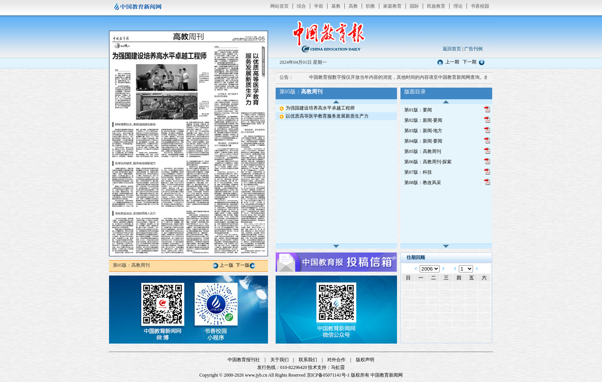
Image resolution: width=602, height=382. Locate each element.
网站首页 (279, 6)
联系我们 (308, 359)
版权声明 (365, 359)
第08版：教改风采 (422, 182)
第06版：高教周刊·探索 (428, 161)
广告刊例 (473, 48)
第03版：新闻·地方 (423, 130)
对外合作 (336, 359)
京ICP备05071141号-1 (328, 375)
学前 (318, 6)
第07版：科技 (418, 172)
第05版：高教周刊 (422, 151)
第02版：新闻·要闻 (423, 120)
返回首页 (452, 48)
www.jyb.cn (256, 375)
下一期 (469, 62)
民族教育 (436, 6)
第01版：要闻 (418, 110)
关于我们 (279, 359)
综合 (301, 6)
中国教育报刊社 (244, 359)
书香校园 (480, 6)
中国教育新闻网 (386, 375)
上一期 (452, 62)
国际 (414, 6)
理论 (458, 6)
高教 (353, 6)
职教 (370, 6)
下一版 (243, 265)
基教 (336, 6)
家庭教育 (392, 6)
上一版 (226, 265)
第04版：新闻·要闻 (423, 141)
